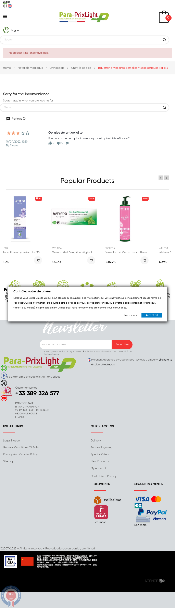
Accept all (152, 315)
